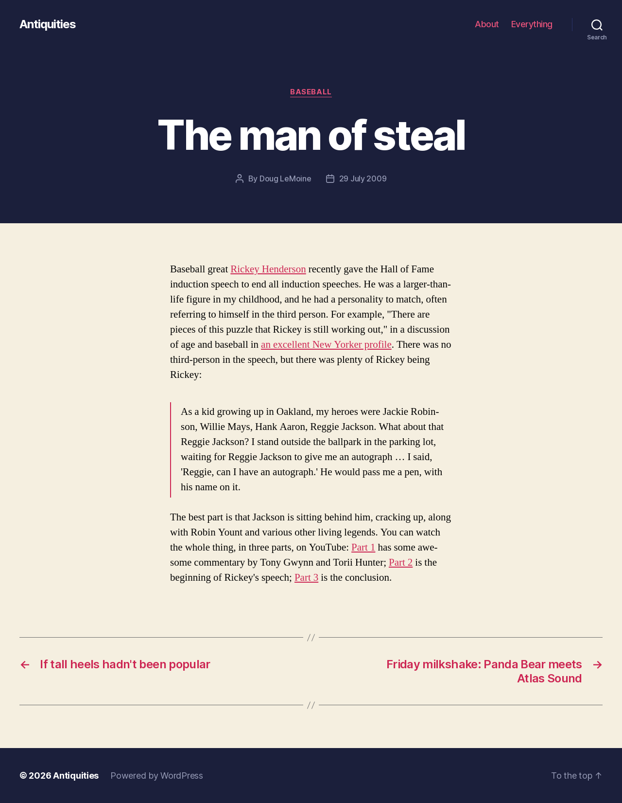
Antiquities (47, 24)
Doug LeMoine (285, 178)
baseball (310, 92)
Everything (532, 24)
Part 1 (363, 547)
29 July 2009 (363, 178)
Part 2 (401, 562)
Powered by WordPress (156, 775)
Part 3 (306, 577)
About (487, 24)
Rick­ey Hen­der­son (268, 269)
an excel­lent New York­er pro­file (326, 344)
